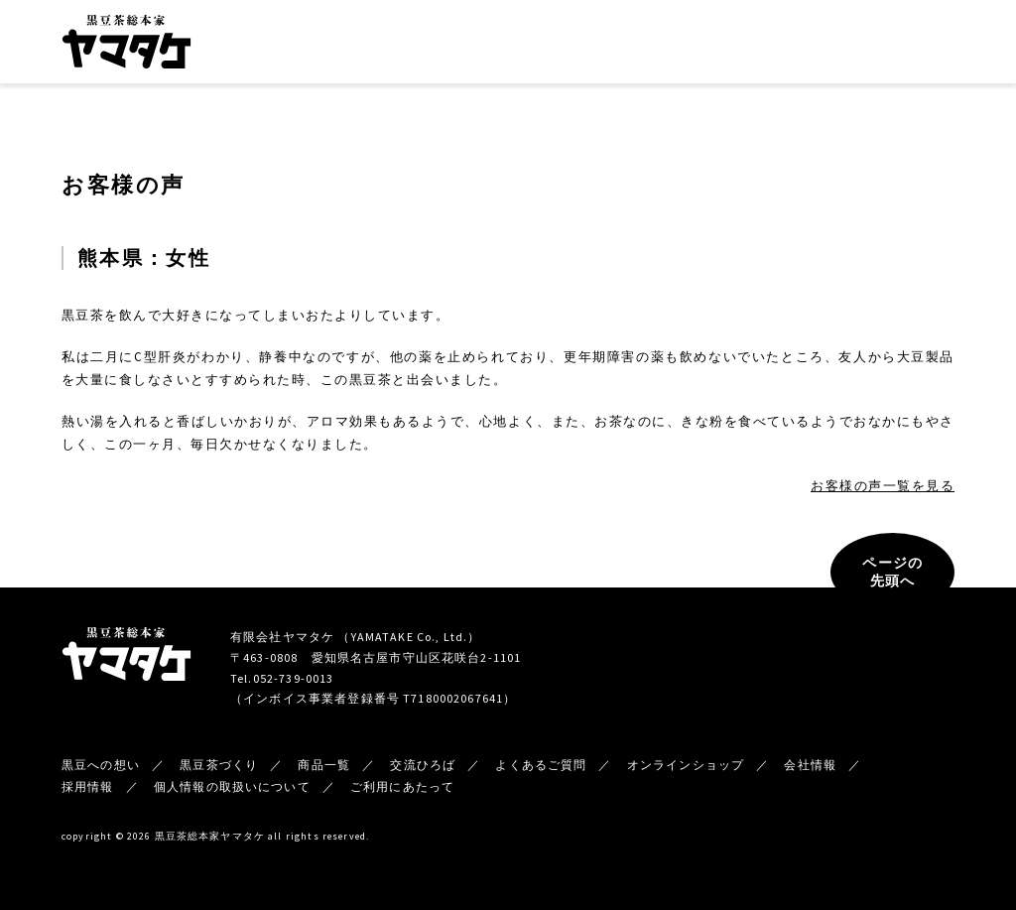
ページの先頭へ (892, 571)
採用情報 (88, 786)
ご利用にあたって (402, 786)
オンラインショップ (890, 45)
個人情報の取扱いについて (232, 786)
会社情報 (678, 45)
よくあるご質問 (540, 764)
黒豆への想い (327, 45)
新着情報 (757, 45)
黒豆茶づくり (425, 45)
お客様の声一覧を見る (882, 485)
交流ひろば (596, 45)
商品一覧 (512, 45)
